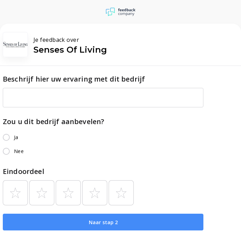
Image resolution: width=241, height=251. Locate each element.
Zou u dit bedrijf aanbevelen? (53, 121)
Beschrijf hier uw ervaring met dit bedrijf (74, 79)
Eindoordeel (23, 171)
